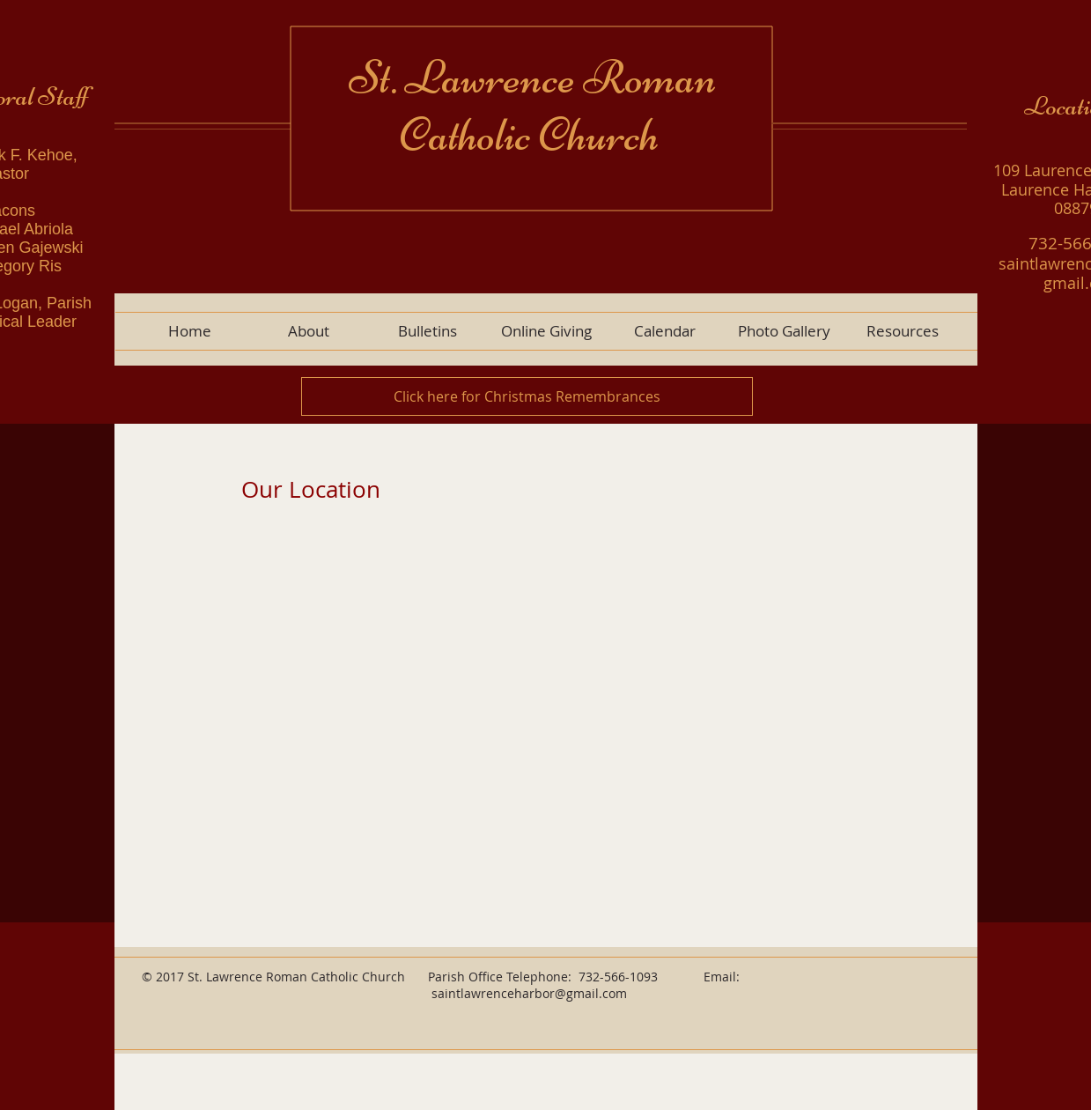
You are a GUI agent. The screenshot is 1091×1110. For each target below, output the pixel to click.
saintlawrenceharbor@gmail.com (529, 993)
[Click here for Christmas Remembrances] (527, 396)
